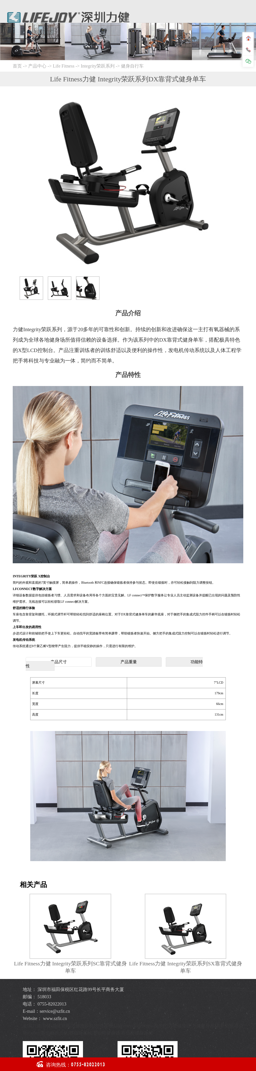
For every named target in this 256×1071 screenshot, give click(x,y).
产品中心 (38, 65)
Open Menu (248, 10)
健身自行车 (132, 65)
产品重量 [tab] (128, 662)
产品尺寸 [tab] (58, 662)
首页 (17, 65)
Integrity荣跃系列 (98, 65)
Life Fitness (63, 65)
